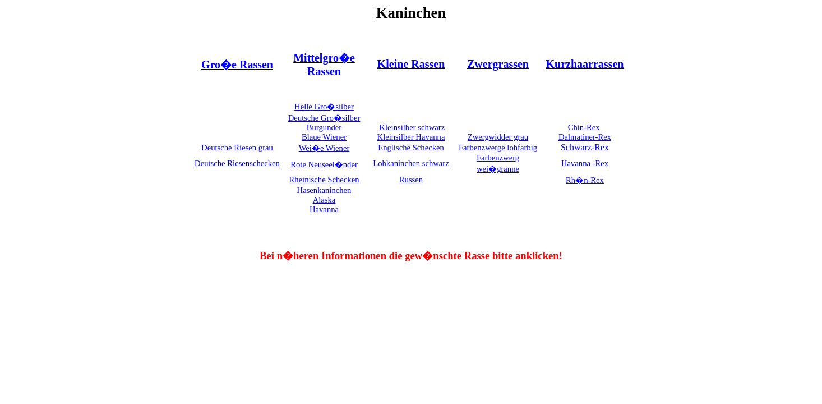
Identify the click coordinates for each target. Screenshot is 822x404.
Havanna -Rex (584, 163)
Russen (411, 179)
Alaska (324, 199)
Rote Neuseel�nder (324, 164)
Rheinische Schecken (324, 179)
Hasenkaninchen (324, 190)
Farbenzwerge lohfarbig (498, 147)
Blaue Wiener (324, 136)
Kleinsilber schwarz (411, 127)
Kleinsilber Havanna (411, 136)
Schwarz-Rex (585, 147)
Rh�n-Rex (585, 180)
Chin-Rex (584, 127)
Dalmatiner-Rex (584, 136)
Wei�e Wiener (324, 148)
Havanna (324, 209)
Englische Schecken (411, 147)
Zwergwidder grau (498, 136)
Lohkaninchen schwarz (411, 163)
